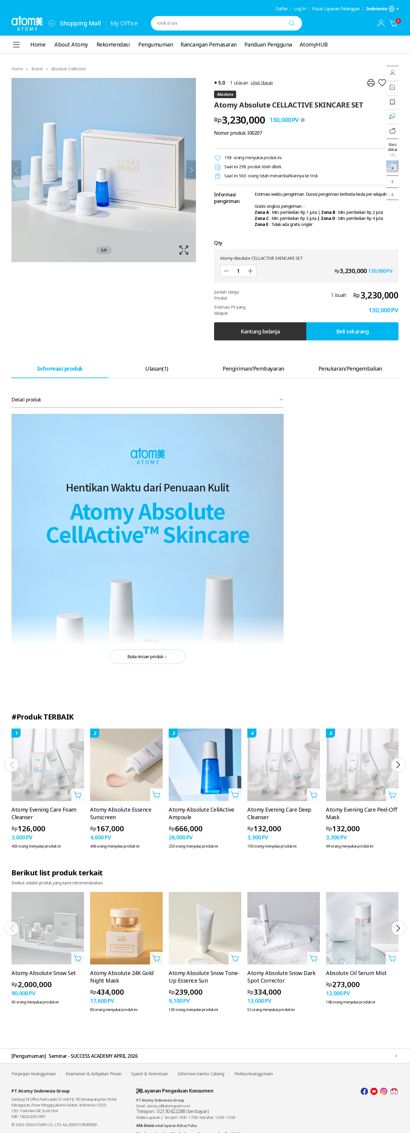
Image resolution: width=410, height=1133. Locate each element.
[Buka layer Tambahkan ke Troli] (77, 794)
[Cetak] (371, 83)
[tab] (59, 368)
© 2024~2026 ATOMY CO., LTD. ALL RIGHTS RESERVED (54, 1124)
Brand (37, 69)
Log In (300, 8)
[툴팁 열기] (302, 119)
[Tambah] (250, 271)
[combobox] (52, 23)
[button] (392, 182)
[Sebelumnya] (16, 170)
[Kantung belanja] (394, 23)
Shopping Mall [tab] (80, 23)
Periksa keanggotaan (253, 1074)
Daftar (281, 8)
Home (17, 69)
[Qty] (238, 271)
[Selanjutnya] (191, 170)
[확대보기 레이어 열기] (103, 170)
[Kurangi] (226, 271)
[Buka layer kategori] (16, 45)
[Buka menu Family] (52, 23)
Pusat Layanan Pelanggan (336, 8)
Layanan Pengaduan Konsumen (174, 1091)
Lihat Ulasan (262, 82)
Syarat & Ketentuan (149, 1074)
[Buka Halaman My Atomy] (381, 23)
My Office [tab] (124, 23)
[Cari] (292, 23)
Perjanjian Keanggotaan (33, 1074)
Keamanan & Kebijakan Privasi (93, 1074)
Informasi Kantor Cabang (201, 1074)
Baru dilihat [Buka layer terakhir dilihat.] (392, 149)
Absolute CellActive (68, 69)
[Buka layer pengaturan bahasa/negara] (382, 9)
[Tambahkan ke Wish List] (382, 83)
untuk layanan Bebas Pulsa (166, 1125)
